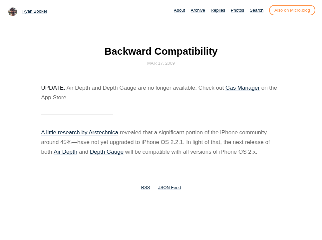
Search (256, 10)
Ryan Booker (34, 11)
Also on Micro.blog (292, 10)
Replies (218, 10)
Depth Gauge (107, 152)
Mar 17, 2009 (161, 63)
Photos (237, 10)
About (179, 10)
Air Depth (65, 152)
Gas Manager (242, 88)
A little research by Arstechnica (80, 132)
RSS (145, 187)
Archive (198, 10)
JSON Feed (169, 187)
